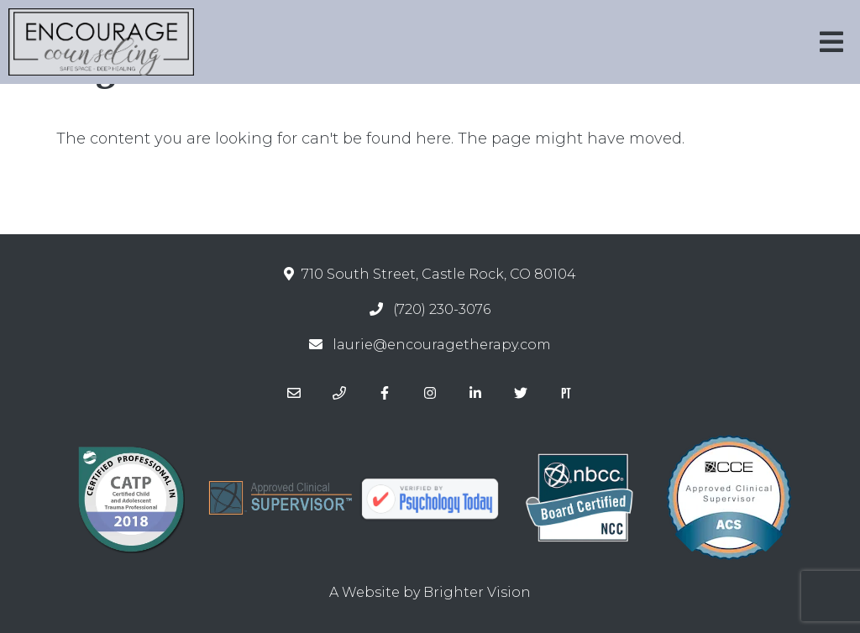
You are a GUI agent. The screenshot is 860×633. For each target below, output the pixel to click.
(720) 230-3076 (441, 309)
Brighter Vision (477, 592)
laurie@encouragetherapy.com (442, 345)
